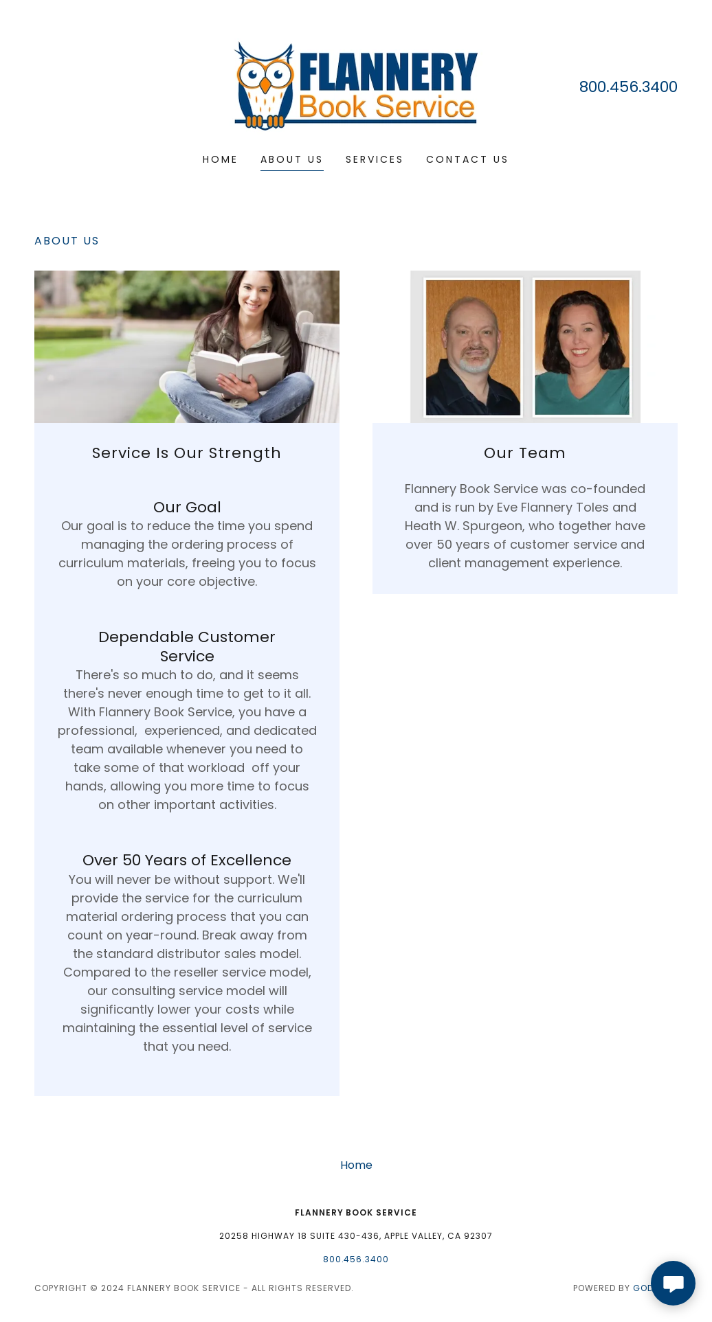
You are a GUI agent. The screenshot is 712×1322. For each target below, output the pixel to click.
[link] (356, 85)
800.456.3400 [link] (628, 87)
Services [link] (375, 159)
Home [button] (356, 1165)
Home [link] (220, 159)
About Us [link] (292, 159)
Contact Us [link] (467, 159)
